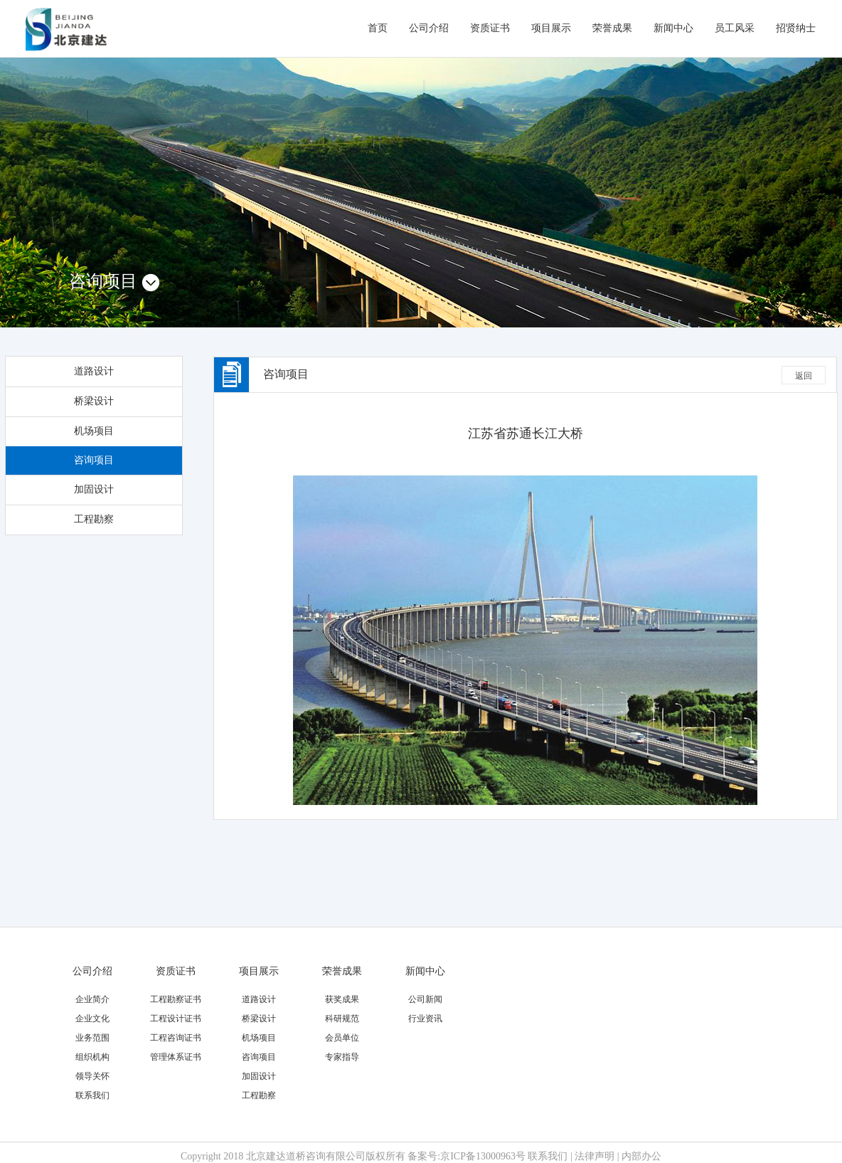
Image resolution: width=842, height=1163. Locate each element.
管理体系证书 (175, 1057)
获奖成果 (342, 999)
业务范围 (92, 1038)
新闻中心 (673, 28)
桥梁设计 (94, 401)
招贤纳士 (796, 28)
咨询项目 (94, 460)
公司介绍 (429, 28)
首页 (378, 28)
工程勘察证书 (175, 999)
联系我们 (92, 1095)
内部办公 (641, 1156)
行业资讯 (425, 1018)
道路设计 (94, 371)
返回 (803, 376)
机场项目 (94, 431)
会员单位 (342, 1038)
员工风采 (735, 28)
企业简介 (92, 999)
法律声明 (594, 1156)
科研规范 (342, 1018)
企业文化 (92, 1018)
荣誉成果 (612, 28)
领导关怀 (92, 1076)
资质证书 (490, 28)
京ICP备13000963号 (483, 1156)
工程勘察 (94, 519)
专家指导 (342, 1057)
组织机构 (92, 1057)
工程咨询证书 (175, 1038)
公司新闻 (425, 999)
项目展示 (551, 28)
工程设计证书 (175, 1018)
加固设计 (94, 489)
